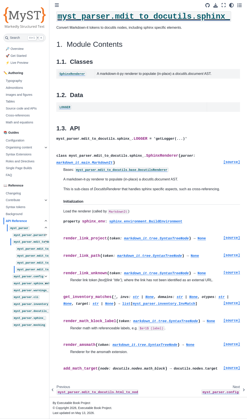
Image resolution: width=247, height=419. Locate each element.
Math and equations (19, 122)
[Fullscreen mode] (224, 5)
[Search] (24, 38)
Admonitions (14, 87)
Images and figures (19, 94)
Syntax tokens (15, 207)
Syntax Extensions (18, 154)
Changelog (13, 193)
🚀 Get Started (16, 55)
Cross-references (18, 115)
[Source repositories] (208, 5)
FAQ (9, 175)
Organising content (19, 147)
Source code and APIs (21, 108)
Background (14, 214)
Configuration (15, 140)
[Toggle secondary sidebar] (239, 5)
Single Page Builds (19, 168)
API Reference (16, 221)
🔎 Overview (14, 48)
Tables (10, 101)
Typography (14, 80)
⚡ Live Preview (17, 62)
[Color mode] (231, 5)
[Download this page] (216, 5)
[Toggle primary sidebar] (57, 5)
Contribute (13, 200)
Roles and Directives (20, 161)
